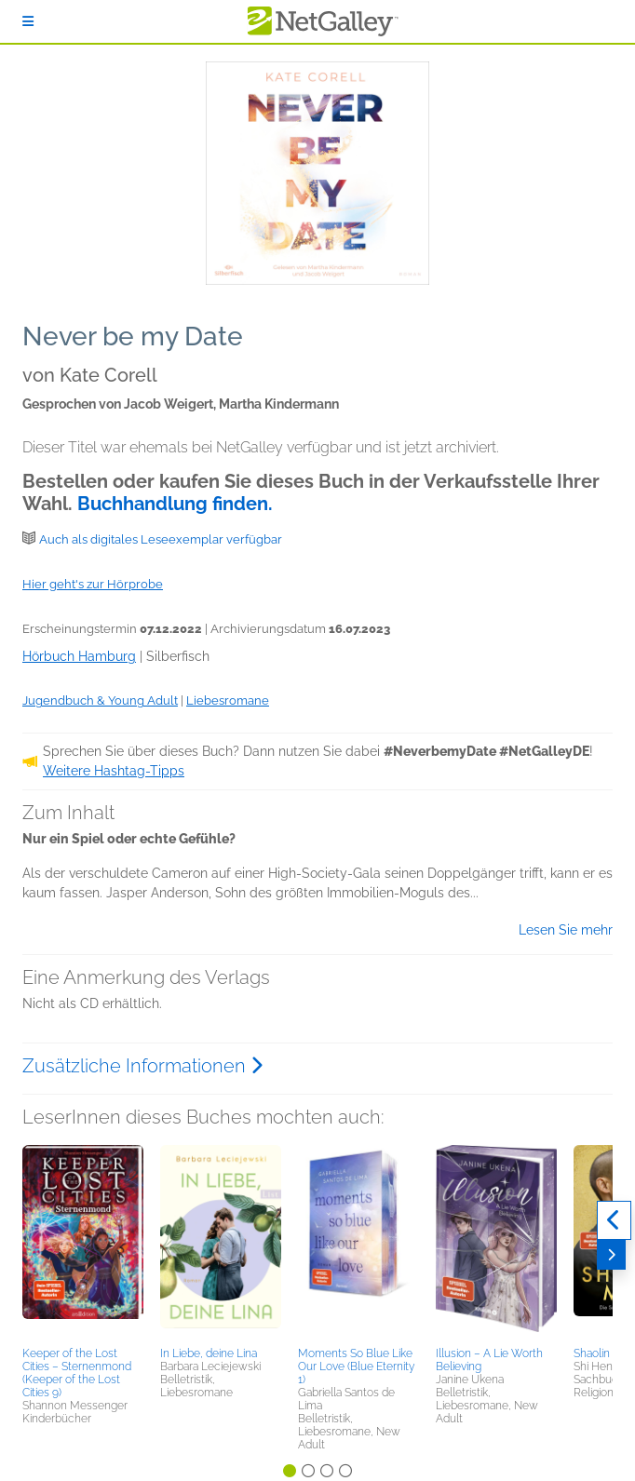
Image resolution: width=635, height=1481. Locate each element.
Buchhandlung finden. (175, 503)
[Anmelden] (28, 21)
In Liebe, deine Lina (208, 1353)
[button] (82, 1242)
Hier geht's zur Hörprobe (92, 584)
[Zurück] (614, 1220)
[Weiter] (611, 1255)
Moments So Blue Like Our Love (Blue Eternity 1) (356, 1366)
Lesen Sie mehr (566, 929)
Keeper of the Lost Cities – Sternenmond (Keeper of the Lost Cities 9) (76, 1373)
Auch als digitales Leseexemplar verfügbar (160, 539)
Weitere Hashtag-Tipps (113, 770)
